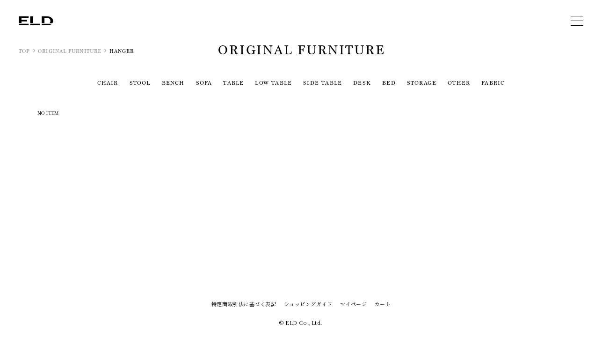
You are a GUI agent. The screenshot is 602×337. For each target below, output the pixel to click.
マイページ (353, 304)
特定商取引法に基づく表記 (243, 304)
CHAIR (107, 83)
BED (389, 83)
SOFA (204, 83)
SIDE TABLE (322, 83)
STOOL (140, 83)
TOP (24, 51)
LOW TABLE (273, 83)
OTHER (459, 83)
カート (382, 304)
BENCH (173, 83)
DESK (362, 83)
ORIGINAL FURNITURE (70, 51)
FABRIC (493, 83)
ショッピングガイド (308, 304)
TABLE (233, 83)
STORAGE (421, 83)
